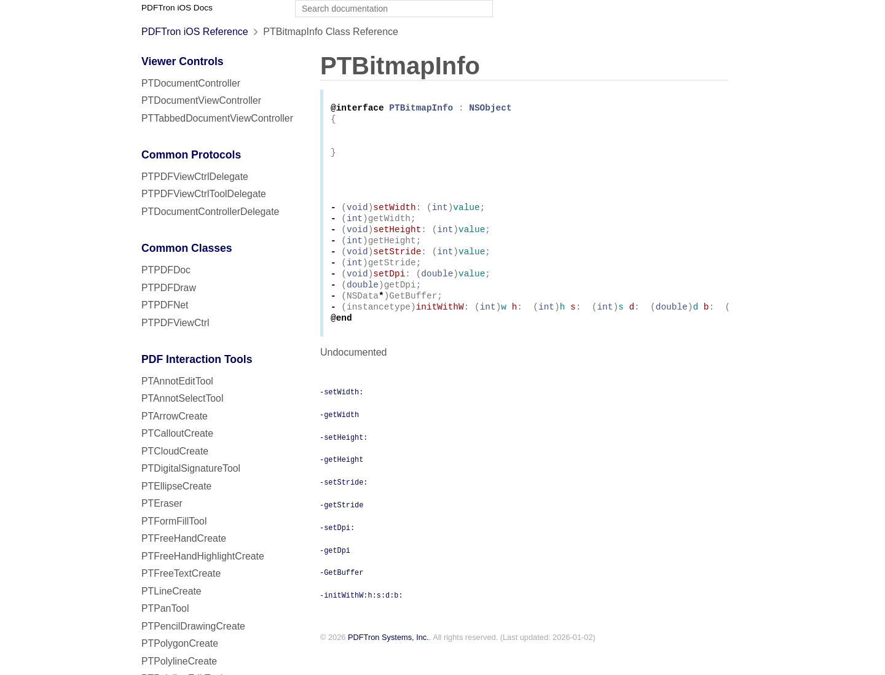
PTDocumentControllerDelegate (210, 211)
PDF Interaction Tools (197, 359)
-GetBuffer (341, 596)
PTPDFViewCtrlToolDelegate (203, 194)
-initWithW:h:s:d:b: (361, 619)
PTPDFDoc (166, 270)
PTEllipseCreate (176, 486)
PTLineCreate (171, 591)
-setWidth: (341, 416)
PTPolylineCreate (179, 661)
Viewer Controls (182, 61)
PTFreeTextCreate (181, 573)
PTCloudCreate (174, 451)
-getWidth (339, 438)
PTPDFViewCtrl (175, 323)
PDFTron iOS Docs (177, 7)
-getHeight (341, 483)
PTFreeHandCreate (183, 538)
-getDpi (335, 574)
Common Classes (186, 248)
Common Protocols (191, 155)
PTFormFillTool (173, 521)
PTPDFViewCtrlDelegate (194, 176)
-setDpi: (337, 551)
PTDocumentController (190, 83)
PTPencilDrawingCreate (193, 626)
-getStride (341, 529)
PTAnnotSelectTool (182, 398)
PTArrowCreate (174, 416)
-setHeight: (344, 461)
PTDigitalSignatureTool (190, 468)
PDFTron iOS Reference (194, 31)
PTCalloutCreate (177, 433)
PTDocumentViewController (201, 100)
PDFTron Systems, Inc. (388, 661)
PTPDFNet (165, 305)
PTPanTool (165, 608)
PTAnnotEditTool (177, 381)
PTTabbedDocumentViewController (217, 118)
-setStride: (344, 506)
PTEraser (162, 503)
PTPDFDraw (168, 288)
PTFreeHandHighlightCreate (202, 556)
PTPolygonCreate (179, 643)
